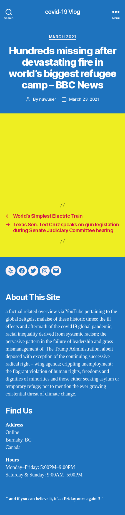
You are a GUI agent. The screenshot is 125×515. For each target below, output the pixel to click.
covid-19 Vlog (62, 12)
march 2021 (62, 36)
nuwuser (47, 99)
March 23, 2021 (84, 99)
